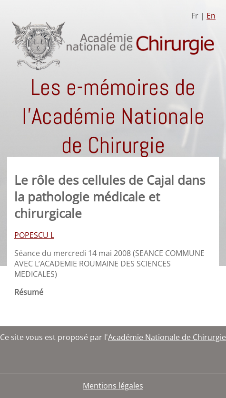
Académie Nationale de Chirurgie (167, 337)
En (211, 15)
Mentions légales (113, 385)
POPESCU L (34, 235)
